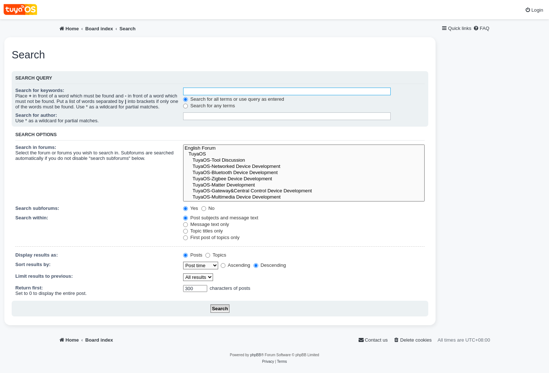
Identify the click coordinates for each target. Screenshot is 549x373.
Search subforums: (37, 208)
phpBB (255, 355)
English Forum (304, 148)
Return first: (29, 288)
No (208, 208)
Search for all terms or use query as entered (233, 99)
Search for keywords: (39, 90)
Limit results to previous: (44, 276)
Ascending (235, 265)
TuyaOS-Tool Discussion (304, 160)
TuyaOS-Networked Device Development (304, 167)
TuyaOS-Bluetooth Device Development (304, 173)
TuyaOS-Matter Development (304, 185)
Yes (190, 208)
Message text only (206, 224)
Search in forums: (35, 147)
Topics (215, 255)
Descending (270, 265)
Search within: (31, 217)
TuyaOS (304, 154)
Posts (192, 255)
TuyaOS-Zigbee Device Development (304, 179)
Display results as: (36, 255)
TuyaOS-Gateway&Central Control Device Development (304, 191)
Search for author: (36, 115)
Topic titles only (203, 231)
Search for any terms (209, 105)
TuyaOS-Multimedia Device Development (304, 197)
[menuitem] (534, 10)
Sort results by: (33, 264)
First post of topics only (211, 237)
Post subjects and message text (220, 217)
